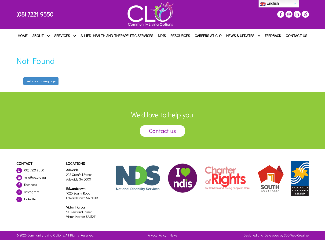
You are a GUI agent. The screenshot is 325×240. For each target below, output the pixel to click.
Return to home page (40, 81)
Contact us (162, 131)
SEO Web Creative (296, 235)
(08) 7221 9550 (34, 14)
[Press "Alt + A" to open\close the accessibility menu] (305, 14)
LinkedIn (26, 199)
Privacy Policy (157, 235)
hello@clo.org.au (31, 177)
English (269, 4)
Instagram (27, 192)
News (173, 235)
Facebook (26, 184)
